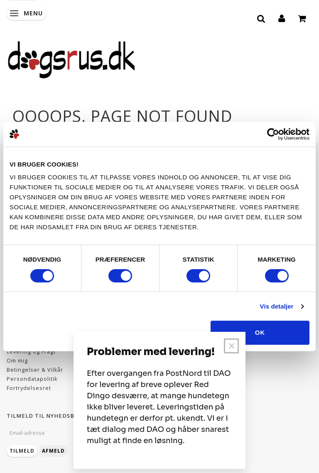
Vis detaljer (277, 306)
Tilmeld (22, 450)
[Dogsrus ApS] (71, 58)
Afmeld (53, 450)
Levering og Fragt (31, 351)
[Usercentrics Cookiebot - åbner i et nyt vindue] (273, 134)
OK (260, 332)
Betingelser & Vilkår (35, 369)
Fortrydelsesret (29, 388)
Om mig (17, 360)
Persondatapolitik (32, 378)
